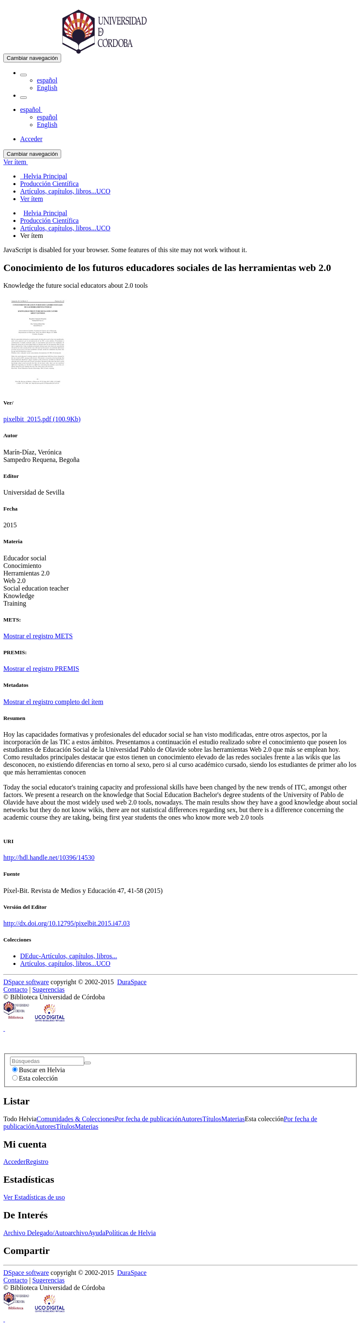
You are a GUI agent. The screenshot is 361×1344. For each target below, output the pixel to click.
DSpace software (26, 981)
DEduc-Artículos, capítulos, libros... (68, 956)
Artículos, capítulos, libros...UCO (65, 228)
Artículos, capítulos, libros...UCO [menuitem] (65, 191)
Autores (192, 1118)
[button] (23, 75)
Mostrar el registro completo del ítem (53, 701)
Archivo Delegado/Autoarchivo (45, 1232)
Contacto (15, 989)
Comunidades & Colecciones (75, 1118)
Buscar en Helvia (38, 1069)
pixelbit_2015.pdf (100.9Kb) (41, 419)
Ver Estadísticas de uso (34, 1197)
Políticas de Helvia (130, 1232)
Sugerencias (48, 989)
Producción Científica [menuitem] (49, 183)
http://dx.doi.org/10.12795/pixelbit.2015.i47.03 (66, 923)
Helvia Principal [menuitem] (43, 176)
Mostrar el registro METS (38, 636)
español (47, 80)
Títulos (211, 1118)
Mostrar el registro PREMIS (41, 668)
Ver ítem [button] (15, 161)
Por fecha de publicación (148, 1118)
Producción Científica (49, 220)
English (47, 87)
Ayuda (96, 1232)
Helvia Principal (45, 213)
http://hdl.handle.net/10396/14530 (49, 857)
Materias (233, 1118)
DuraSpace (132, 981)
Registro (37, 1161)
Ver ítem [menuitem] (31, 198)
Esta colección (35, 1078)
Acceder (14, 1161)
